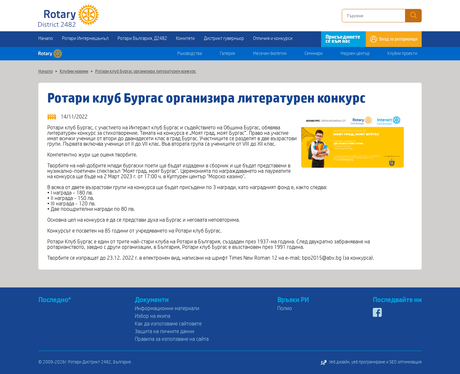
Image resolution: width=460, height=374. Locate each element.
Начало (45, 38)
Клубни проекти (402, 53)
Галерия (227, 53)
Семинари (313, 53)
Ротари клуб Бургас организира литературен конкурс (145, 71)
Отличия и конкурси (273, 38)
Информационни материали (167, 308)
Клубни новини (74, 71)
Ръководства (189, 53)
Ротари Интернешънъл (85, 38)
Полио (284, 308)
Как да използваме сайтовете (168, 323)
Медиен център (355, 53)
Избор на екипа (152, 316)
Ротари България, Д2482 (142, 38)
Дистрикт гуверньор (224, 38)
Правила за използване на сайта (172, 339)
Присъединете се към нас (343, 39)
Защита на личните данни (164, 331)
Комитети (185, 38)
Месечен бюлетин (270, 53)
